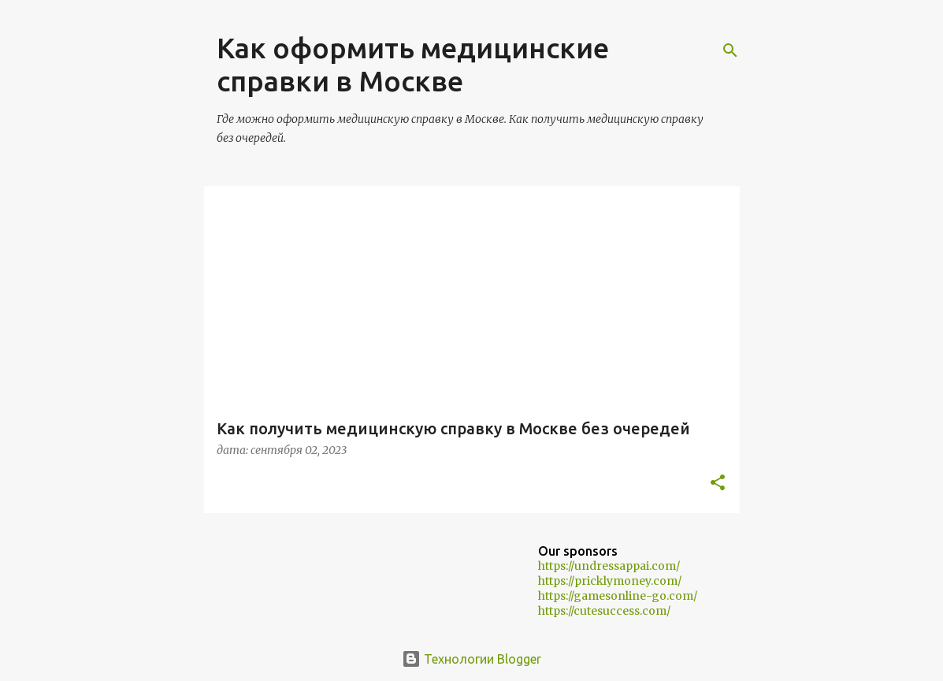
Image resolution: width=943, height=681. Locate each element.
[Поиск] (730, 50)
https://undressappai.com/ (609, 566)
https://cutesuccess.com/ (604, 611)
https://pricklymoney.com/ (609, 581)
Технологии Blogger (471, 659)
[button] (717, 483)
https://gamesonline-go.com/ (617, 596)
